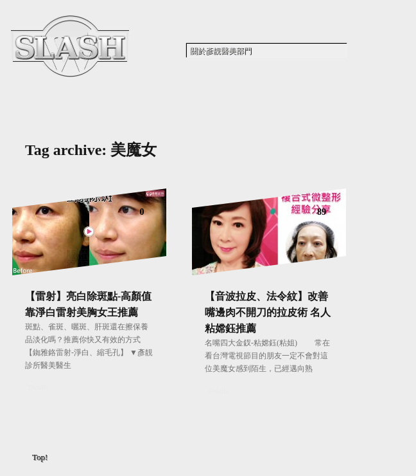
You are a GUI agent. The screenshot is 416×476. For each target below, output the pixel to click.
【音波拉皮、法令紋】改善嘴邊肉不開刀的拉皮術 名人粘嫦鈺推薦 (268, 312)
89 (321, 212)
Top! (40, 457)
